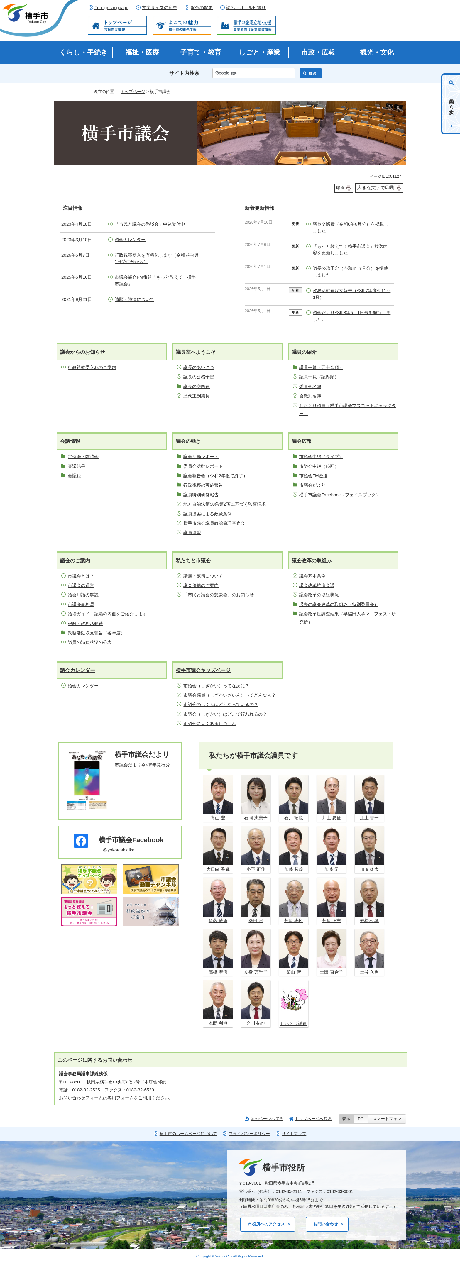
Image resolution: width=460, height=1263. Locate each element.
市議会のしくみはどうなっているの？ (220, 704)
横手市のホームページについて (188, 1134)
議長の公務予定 (198, 376)
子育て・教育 (200, 52)
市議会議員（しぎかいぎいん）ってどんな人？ (229, 695)
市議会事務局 (81, 604)
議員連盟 (192, 532)
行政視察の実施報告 (203, 484)
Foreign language (111, 7)
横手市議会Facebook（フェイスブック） (339, 494)
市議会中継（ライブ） (321, 456)
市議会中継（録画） (319, 466)
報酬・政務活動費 (85, 623)
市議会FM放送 (313, 475)
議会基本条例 (312, 575)
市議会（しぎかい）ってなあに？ (216, 685)
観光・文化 (377, 52)
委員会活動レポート (203, 466)
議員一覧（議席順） (319, 376)
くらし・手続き (83, 52)
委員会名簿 (310, 386)
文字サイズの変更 (159, 7)
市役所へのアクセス (266, 1224)
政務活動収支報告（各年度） (96, 632)
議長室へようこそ (196, 352)
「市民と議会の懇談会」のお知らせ (218, 594)
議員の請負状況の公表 (90, 642)
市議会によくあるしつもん (209, 723)
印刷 (340, 188)
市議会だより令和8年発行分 (142, 764)
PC (360, 1119)
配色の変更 (202, 7)
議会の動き (188, 441)
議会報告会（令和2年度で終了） (215, 475)
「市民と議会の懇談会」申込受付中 (150, 223)
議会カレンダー (130, 239)
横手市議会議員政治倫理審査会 (214, 523)
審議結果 (76, 466)
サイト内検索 (184, 73)
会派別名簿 (310, 395)
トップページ (133, 91)
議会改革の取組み (312, 560)
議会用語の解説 (83, 594)
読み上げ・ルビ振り (246, 7)
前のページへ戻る (267, 1118)
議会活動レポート (201, 456)
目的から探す (451, 104)
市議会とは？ (81, 575)
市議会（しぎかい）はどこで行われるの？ (225, 714)
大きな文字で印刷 (376, 187)
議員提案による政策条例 (207, 513)
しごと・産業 (259, 52)
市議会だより (312, 484)
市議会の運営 (81, 585)
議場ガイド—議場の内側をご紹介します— (109, 613)
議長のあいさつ (198, 367)
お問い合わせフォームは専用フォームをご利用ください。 (116, 1097)
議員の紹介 (304, 352)
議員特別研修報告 (201, 494)
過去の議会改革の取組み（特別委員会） (338, 604)
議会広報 (302, 441)
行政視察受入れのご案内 (92, 367)
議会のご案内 (75, 560)
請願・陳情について (134, 299)
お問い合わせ (325, 1224)
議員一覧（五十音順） (321, 367)
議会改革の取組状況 (319, 594)
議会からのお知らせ (82, 352)
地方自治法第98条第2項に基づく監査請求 (224, 504)
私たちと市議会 (193, 560)
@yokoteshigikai (119, 849)
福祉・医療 (142, 52)
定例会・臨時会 (83, 456)
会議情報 (70, 441)
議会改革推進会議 (316, 585)
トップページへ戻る (313, 1118)
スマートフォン (387, 1119)
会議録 (74, 475)
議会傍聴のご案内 (201, 585)
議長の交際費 (196, 386)
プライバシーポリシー (249, 1134)
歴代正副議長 (196, 395)
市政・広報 (318, 52)
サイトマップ (294, 1134)
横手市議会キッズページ (203, 670)
